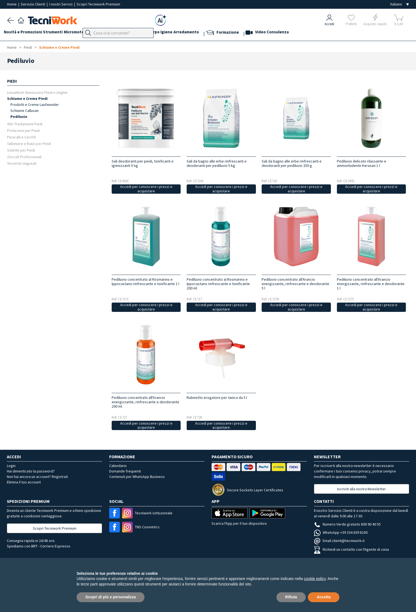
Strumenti (60, 33)
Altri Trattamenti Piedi (24, 123)
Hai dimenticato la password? (31, 471)
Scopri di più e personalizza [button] (110, 597)
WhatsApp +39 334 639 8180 (341, 532)
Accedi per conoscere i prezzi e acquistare (146, 188)
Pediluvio (18, 116)
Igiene (197, 33)
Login (11, 465)
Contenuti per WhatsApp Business (137, 476)
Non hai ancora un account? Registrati (37, 476)
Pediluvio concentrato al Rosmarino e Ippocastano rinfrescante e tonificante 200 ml (218, 283)
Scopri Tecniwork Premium (98, 4)
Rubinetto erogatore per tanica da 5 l (217, 397)
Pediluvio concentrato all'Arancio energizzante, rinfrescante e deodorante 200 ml (145, 401)
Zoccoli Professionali (24, 156)
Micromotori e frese (92, 33)
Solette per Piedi (21, 150)
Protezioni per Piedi (23, 130)
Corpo (180, 33)
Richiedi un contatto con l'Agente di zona (351, 549)
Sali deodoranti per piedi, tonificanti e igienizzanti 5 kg (143, 163)
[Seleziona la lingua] (399, 4)
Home (12, 4)
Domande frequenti (125, 471)
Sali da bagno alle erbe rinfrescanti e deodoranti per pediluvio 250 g (292, 163)
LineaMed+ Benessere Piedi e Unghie (37, 92)
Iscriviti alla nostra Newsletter (361, 488)
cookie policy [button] (315, 578)
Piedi (120, 33)
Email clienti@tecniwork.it (339, 540)
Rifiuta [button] (291, 597)
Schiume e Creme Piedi (59, 47)
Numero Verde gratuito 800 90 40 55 (347, 524)
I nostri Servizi (61, 4)
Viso (147, 33)
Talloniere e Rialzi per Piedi (29, 143)
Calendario (118, 465)
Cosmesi (163, 33)
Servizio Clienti (33, 4)
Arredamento (220, 33)
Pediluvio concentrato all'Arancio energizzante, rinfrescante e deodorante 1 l (371, 283)
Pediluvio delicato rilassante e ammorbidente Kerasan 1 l (361, 163)
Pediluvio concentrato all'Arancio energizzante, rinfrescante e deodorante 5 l (295, 283)
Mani (134, 33)
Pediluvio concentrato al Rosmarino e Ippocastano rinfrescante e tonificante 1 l (145, 281)
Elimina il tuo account (24, 482)
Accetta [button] (324, 597)
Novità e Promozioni (26, 33)
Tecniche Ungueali (21, 163)
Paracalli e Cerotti (21, 137)
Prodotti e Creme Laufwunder (34, 104)
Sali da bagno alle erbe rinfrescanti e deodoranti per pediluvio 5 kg (217, 163)
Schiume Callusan (24, 110)
